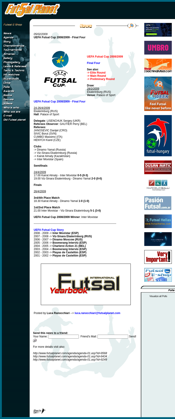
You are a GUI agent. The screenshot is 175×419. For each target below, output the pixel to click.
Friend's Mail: (105, 336)
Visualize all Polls (158, 296)
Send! (132, 336)
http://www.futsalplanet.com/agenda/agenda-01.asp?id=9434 (70, 356)
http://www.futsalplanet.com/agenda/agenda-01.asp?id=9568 (70, 353)
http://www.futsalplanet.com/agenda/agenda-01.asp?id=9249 (70, 359)
